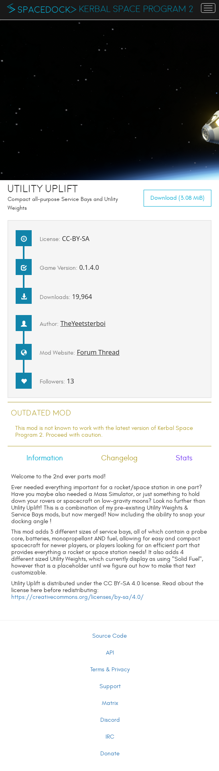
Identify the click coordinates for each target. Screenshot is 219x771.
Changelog (119, 458)
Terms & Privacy (110, 669)
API (110, 652)
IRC (109, 736)
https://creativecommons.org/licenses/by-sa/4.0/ (77, 597)
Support (110, 686)
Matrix (110, 703)
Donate (110, 753)
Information (44, 458)
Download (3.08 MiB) (177, 198)
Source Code (109, 635)
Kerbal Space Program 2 (136, 9)
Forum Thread (98, 352)
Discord (110, 720)
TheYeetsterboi (82, 323)
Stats (184, 458)
